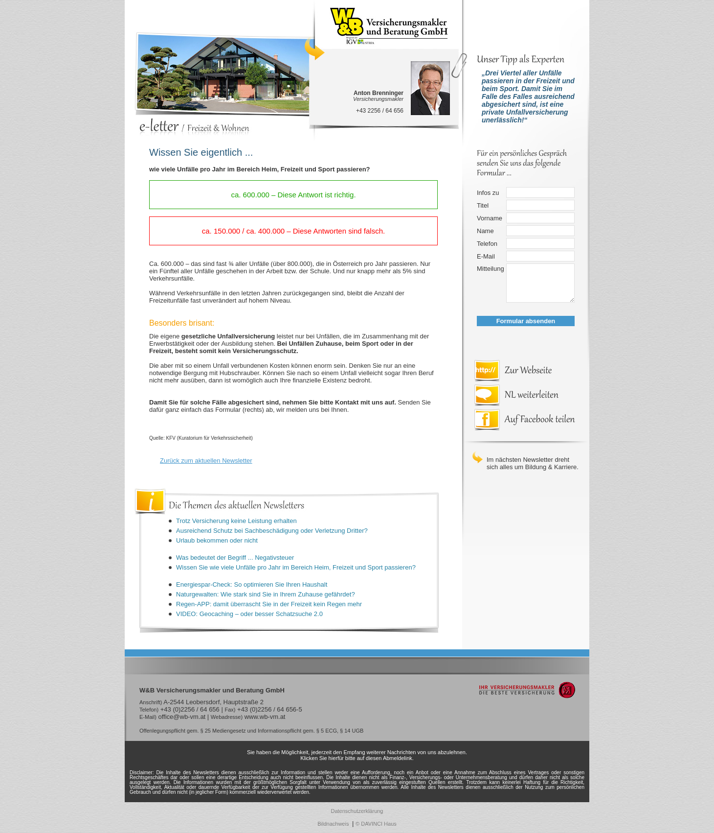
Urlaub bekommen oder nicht (217, 540)
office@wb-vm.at (181, 716)
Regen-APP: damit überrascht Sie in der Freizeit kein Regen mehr (269, 604)
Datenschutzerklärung (357, 811)
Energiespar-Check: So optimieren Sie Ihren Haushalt (251, 584)
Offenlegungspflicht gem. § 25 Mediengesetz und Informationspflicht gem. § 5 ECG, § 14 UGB (251, 731)
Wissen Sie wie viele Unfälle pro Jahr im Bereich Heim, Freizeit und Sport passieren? (296, 567)
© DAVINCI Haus (376, 824)
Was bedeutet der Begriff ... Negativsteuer (235, 557)
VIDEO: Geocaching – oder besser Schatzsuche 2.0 (249, 614)
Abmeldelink (397, 758)
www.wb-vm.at (265, 716)
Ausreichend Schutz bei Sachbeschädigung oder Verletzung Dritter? (272, 530)
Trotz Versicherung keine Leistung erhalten (236, 520)
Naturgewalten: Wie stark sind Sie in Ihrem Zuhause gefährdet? (265, 594)
